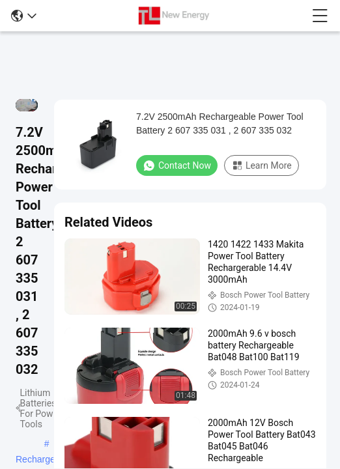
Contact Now (177, 165)
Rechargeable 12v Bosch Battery (44, 460)
